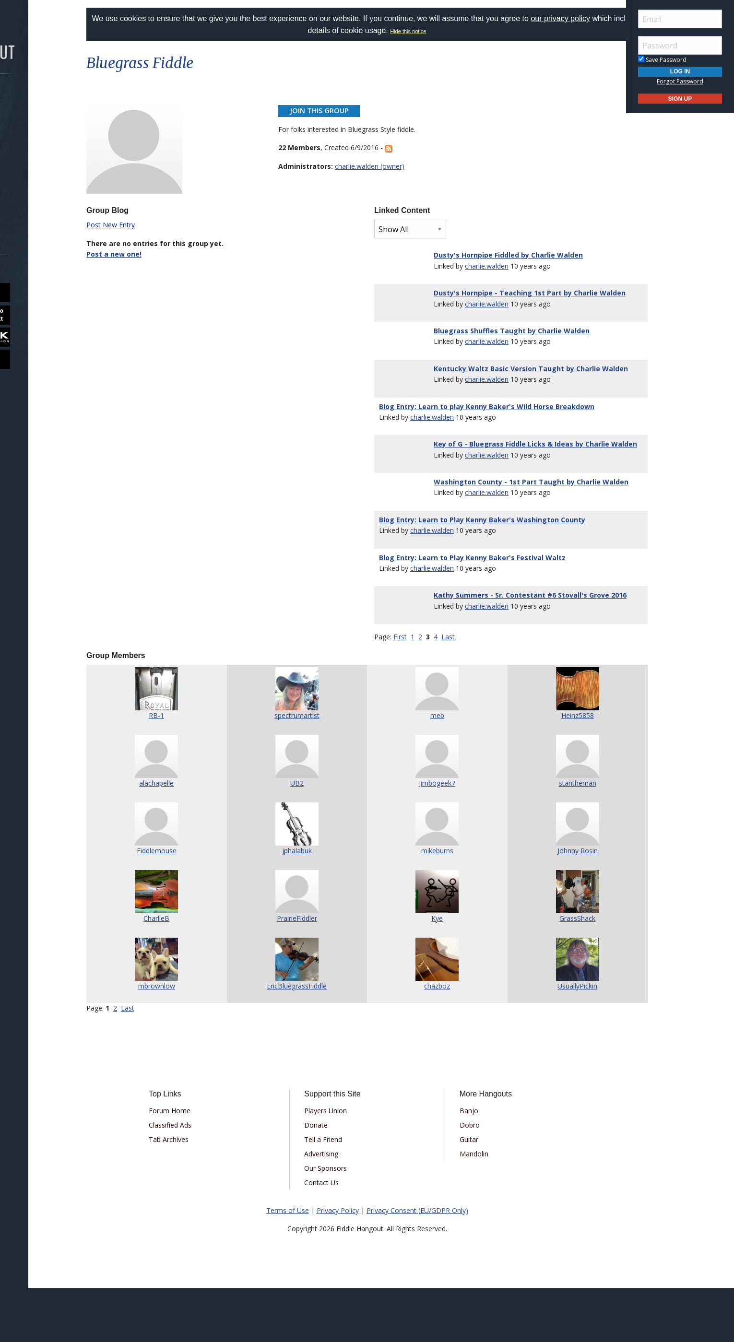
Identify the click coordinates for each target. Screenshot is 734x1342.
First (400, 690)
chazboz (430, 1039)
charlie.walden (481, 266)
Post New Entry (139, 224)
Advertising (329, 1207)
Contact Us (329, 1236)
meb (430, 769)
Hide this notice (445, 31)
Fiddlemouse (178, 904)
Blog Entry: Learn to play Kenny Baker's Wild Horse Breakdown (486, 427)
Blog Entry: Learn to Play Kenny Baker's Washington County (482, 562)
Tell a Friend (331, 1193)
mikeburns (430, 904)
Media (32, 177)
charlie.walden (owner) (379, 166)
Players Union (333, 1164)
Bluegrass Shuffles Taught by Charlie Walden (506, 341)
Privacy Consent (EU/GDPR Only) (417, 1264)
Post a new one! (142, 254)
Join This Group (328, 110)
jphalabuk (304, 904)
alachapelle (178, 836)
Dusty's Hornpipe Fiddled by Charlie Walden (502, 254)
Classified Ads (194, 1178)
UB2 (304, 836)
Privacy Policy (338, 1264)
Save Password (662, 60)
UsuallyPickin (556, 1039)
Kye (430, 972)
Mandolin (465, 1207)
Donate (324, 1178)
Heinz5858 (556, 769)
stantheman (556, 836)
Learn (31, 151)
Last (448, 690)
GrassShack (556, 972)
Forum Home (193, 1164)
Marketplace (44, 126)
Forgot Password (680, 81)
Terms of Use (287, 1264)
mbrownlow (178, 1039)
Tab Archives (193, 1193)
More (30, 202)
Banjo (460, 1164)
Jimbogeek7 (430, 836)
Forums (35, 100)
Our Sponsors (333, 1221)
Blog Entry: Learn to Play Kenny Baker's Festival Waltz (472, 600)
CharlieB (178, 972)
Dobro (461, 1178)
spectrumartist (304, 769)
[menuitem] (54, 101)
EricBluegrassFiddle (304, 1039)
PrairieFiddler (304, 972)
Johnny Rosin (556, 904)
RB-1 (178, 769)
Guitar (460, 1193)
